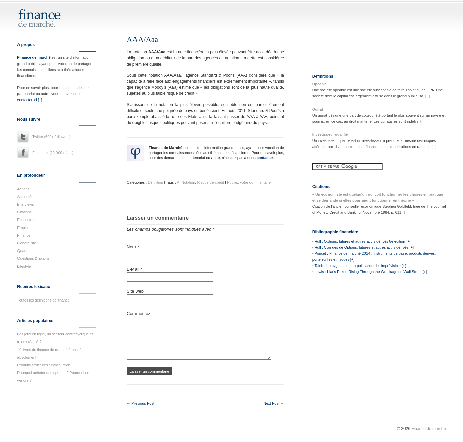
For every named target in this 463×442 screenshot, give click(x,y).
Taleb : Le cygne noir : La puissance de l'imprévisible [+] (360, 266)
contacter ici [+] (29, 100)
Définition (155, 182)
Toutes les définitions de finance (43, 300)
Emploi (23, 228)
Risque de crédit (210, 182)
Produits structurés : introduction (43, 365)
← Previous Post (140, 403)
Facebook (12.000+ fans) (53, 153)
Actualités (25, 197)
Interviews (25, 204)
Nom (133, 246)
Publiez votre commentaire (249, 182)
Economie (25, 220)
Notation (188, 182)
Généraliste (26, 243)
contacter (265, 158)
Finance (23, 235)
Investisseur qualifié (330, 134)
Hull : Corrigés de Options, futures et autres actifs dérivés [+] (364, 247)
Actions (23, 189)
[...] (427, 96)
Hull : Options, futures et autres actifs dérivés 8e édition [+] (363, 241)
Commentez (138, 313)
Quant (22, 251)
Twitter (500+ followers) (51, 137)
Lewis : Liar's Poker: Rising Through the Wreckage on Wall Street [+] (371, 272)
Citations (24, 212)
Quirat (317, 109)
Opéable (319, 84)
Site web (135, 291)
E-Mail (134, 269)
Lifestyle (24, 266)
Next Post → (273, 403)
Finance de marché (34, 57)
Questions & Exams (33, 258)
